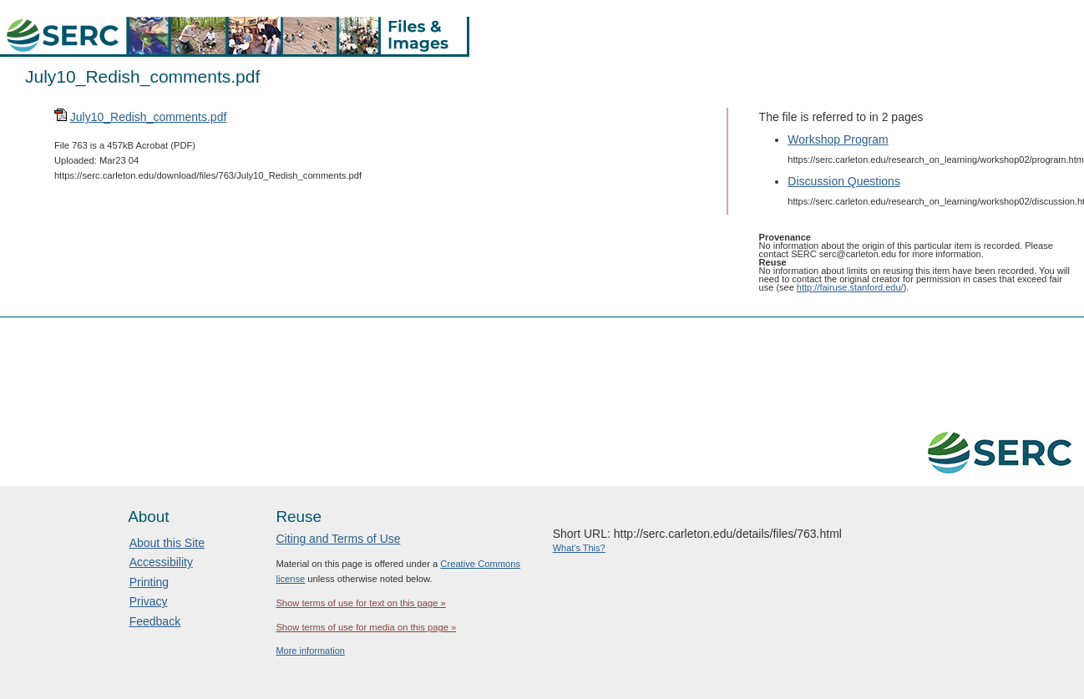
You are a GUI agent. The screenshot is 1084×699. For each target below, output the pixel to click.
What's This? (579, 548)
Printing (149, 582)
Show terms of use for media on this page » (366, 627)
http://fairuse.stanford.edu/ (850, 287)
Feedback (154, 621)
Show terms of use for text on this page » (360, 603)
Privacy (148, 601)
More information (310, 651)
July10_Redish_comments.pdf (148, 117)
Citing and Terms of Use (338, 538)
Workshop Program (838, 139)
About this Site (167, 543)
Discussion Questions (844, 181)
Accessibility (161, 562)
